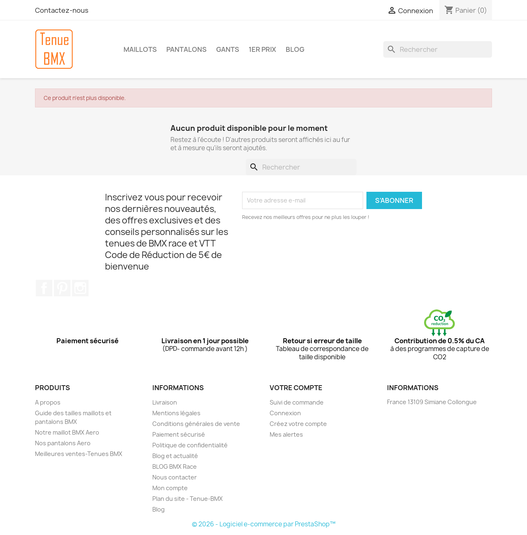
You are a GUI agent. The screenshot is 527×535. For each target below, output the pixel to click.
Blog (158, 509)
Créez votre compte (298, 424)
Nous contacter (174, 477)
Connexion (285, 413)
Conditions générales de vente (196, 424)
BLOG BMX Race (174, 466)
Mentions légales (176, 413)
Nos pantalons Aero (63, 443)
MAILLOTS (140, 49)
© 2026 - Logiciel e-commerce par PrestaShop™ (264, 524)
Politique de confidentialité (190, 445)
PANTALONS (186, 49)
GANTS (227, 49)
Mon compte (170, 488)
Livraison (164, 402)
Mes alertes (286, 434)
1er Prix (262, 49)
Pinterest (62, 288)
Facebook (44, 288)
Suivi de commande (297, 402)
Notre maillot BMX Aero (67, 432)
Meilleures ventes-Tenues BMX (78, 454)
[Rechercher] (437, 49)
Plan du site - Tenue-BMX (187, 498)
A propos (48, 402)
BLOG (295, 49)
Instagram (80, 288)
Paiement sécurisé (178, 434)
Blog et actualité (175, 456)
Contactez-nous (62, 10)
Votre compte (296, 387)
